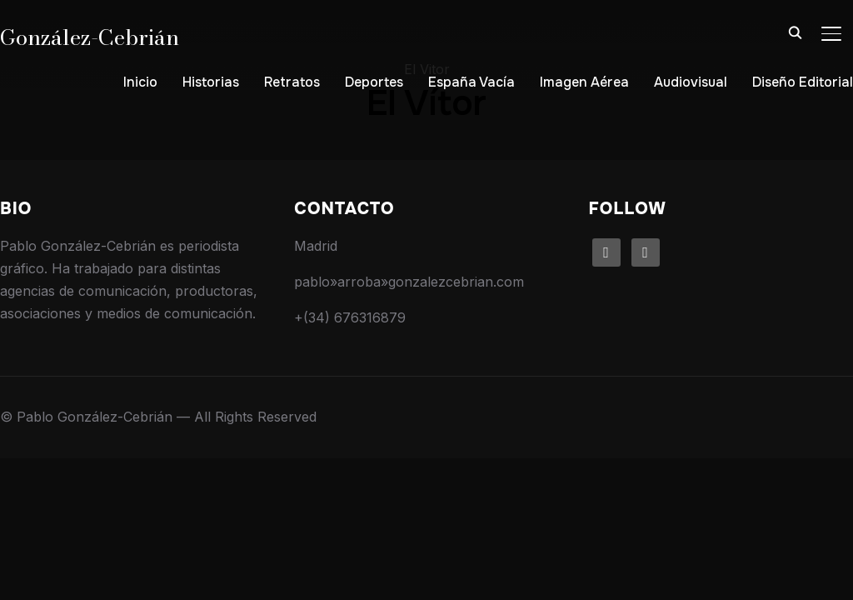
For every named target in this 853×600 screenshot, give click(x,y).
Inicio (140, 82)
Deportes (374, 82)
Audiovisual (690, 82)
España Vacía (471, 82)
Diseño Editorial (802, 82)
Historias (210, 82)
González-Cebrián (89, 37)
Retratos (292, 82)
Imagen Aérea (584, 82)
